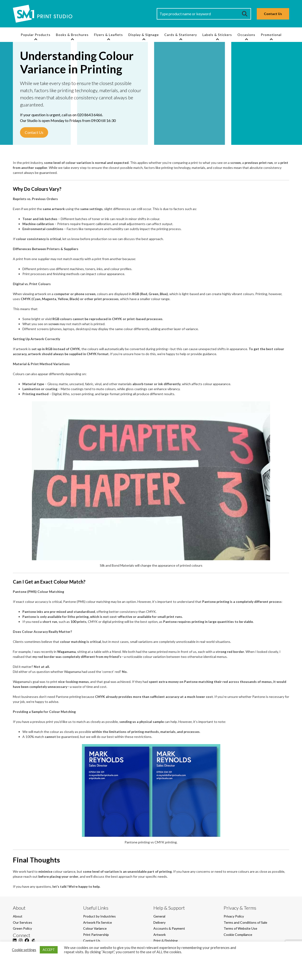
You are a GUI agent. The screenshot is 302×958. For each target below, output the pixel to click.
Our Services (22, 922)
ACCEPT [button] (49, 950)
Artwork (159, 935)
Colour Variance (95, 928)
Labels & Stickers (217, 35)
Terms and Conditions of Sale (245, 922)
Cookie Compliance (238, 935)
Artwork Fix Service (97, 922)
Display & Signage (143, 35)
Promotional (271, 35)
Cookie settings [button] (24, 950)
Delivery (159, 922)
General (159, 916)
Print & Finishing (165, 940)
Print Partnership (96, 935)
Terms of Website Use (240, 928)
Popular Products (35, 35)
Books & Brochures (72, 35)
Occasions (246, 35)
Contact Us (273, 14)
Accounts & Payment (169, 928)
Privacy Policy (234, 916)
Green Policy (22, 928)
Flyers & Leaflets (108, 35)
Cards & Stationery (180, 35)
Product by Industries (99, 916)
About (17, 916)
